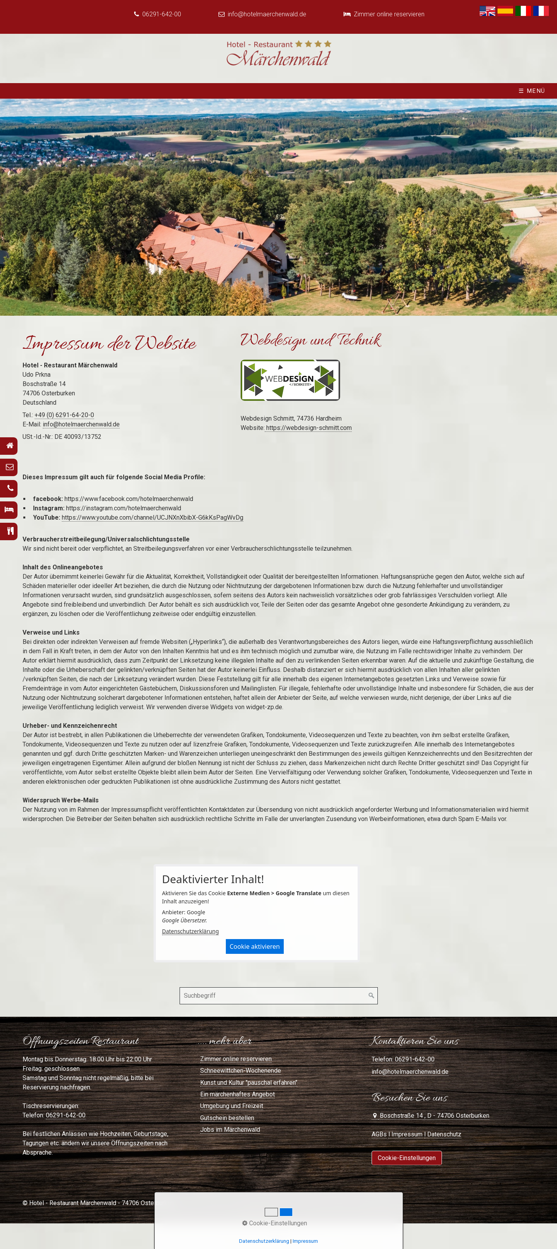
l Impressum (405, 1134)
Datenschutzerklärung (190, 931)
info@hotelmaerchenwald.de (267, 14)
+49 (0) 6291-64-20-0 (64, 415)
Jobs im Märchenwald (230, 1129)
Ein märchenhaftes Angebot (237, 1094)
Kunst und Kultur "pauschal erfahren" (248, 1082)
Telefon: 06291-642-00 (403, 1059)
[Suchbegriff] (279, 995)
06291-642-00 (66, 1115)
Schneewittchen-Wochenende (240, 1070)
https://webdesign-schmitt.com (308, 427)
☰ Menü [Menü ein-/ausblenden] (532, 90)
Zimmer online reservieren (389, 14)
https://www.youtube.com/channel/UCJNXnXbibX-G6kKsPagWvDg (152, 517)
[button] (407, 1158)
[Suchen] (371, 995)
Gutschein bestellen (227, 1118)
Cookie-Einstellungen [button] (274, 1223)
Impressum (305, 1241)
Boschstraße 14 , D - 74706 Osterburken (433, 1115)
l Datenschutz (442, 1134)
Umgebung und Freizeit (231, 1106)
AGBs (379, 1134)
